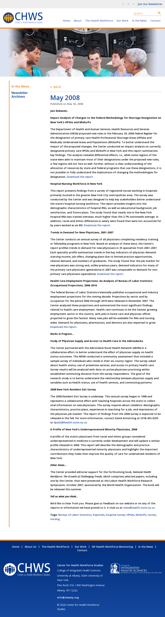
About (77, 20)
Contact (155, 20)
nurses (152, 514)
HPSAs (130, 514)
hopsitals (99, 514)
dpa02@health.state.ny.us (70, 422)
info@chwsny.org (68, 597)
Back (57, 87)
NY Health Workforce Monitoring (112, 546)
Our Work (122, 20)
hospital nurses (115, 514)
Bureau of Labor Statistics (74, 514)
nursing (55, 519)
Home (66, 20)
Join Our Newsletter (150, 4)
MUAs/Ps (141, 514)
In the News (139, 20)
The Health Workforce (99, 20)
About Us (30, 546)
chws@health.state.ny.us (139, 507)
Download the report (80, 176)
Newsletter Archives (19, 94)
